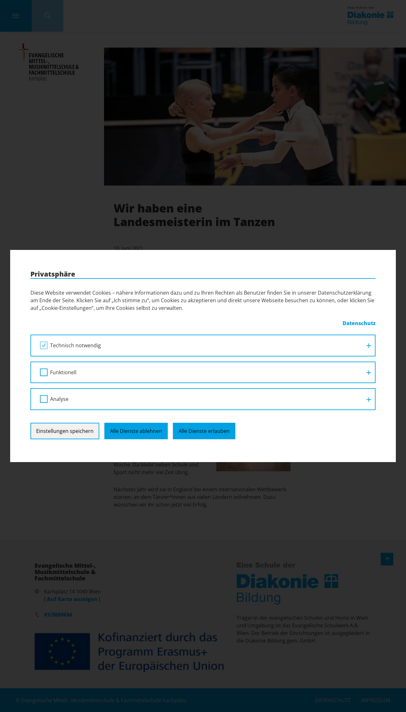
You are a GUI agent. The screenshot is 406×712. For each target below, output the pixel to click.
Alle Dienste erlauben (204, 431)
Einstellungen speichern (65, 431)
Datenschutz (359, 323)
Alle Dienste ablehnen (136, 431)
